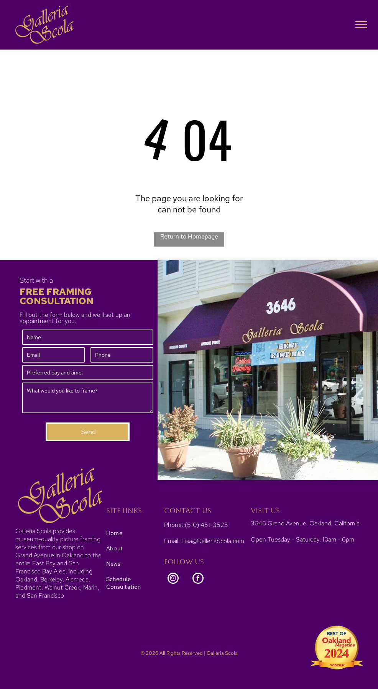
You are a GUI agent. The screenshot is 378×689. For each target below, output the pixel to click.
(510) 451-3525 (206, 525)
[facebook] (198, 579)
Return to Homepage (189, 236)
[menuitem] (131, 533)
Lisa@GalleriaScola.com (212, 541)
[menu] (361, 25)
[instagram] (173, 579)
